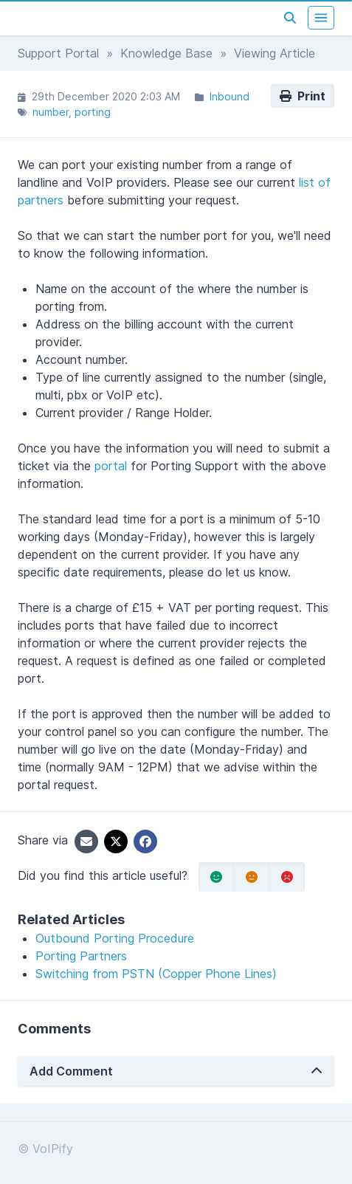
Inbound (229, 96)
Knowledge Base (166, 53)
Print (302, 96)
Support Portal (58, 53)
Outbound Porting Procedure (114, 938)
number (50, 112)
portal (110, 465)
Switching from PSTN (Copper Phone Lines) (156, 973)
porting (93, 112)
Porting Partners (81, 956)
